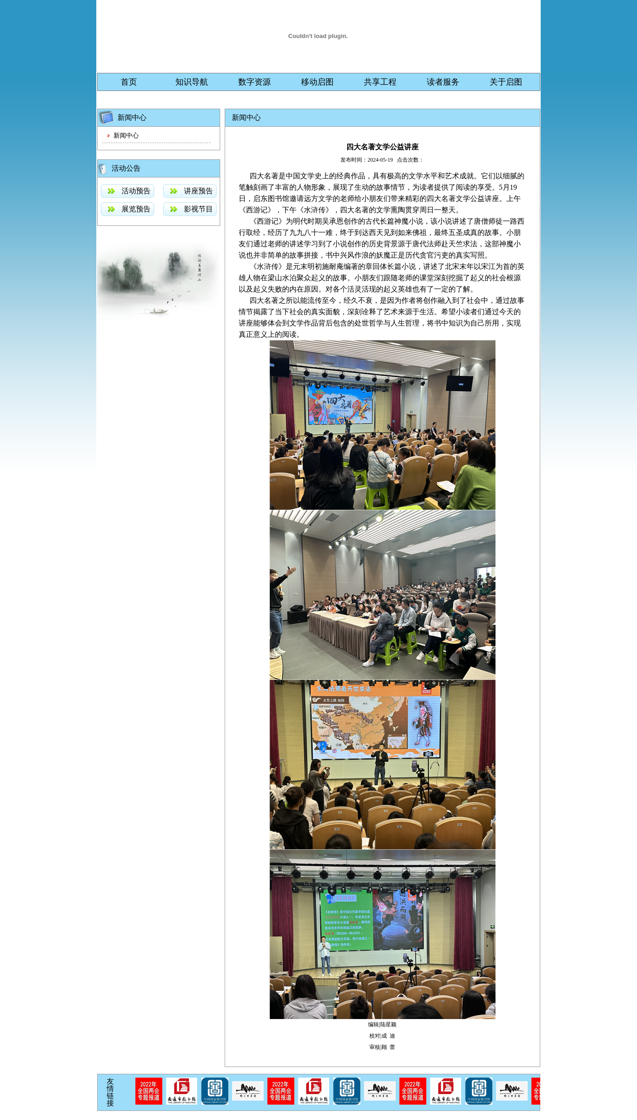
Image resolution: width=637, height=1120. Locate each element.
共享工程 (380, 81)
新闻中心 (126, 135)
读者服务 (443, 81)
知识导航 (191, 81)
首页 (129, 81)
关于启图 (506, 81)
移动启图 (317, 81)
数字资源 (254, 81)
